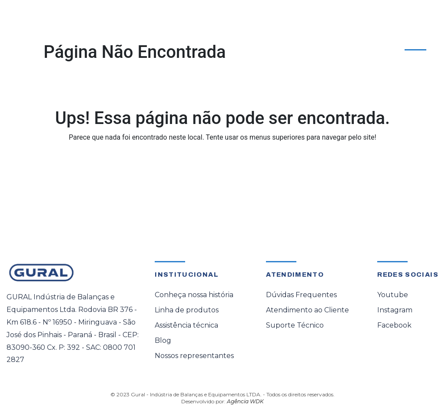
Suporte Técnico (295, 325)
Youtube (392, 295)
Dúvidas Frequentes (301, 295)
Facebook (394, 325)
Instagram (394, 310)
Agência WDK (245, 401)
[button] (115, 36)
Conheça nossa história (194, 295)
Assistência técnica (186, 325)
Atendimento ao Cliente (390, 37)
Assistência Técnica (191, 39)
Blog (163, 340)
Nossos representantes (194, 356)
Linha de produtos (187, 310)
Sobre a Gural (325, 39)
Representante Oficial (263, 39)
